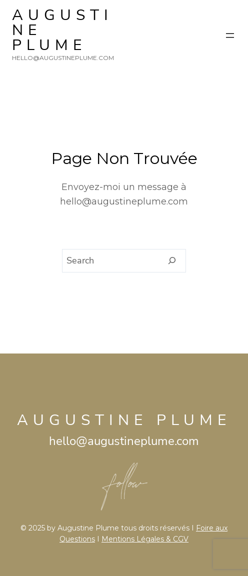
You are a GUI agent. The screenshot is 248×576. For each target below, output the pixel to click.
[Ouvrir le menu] (230, 36)
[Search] (172, 261)
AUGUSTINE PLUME (124, 420)
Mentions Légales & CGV (145, 539)
